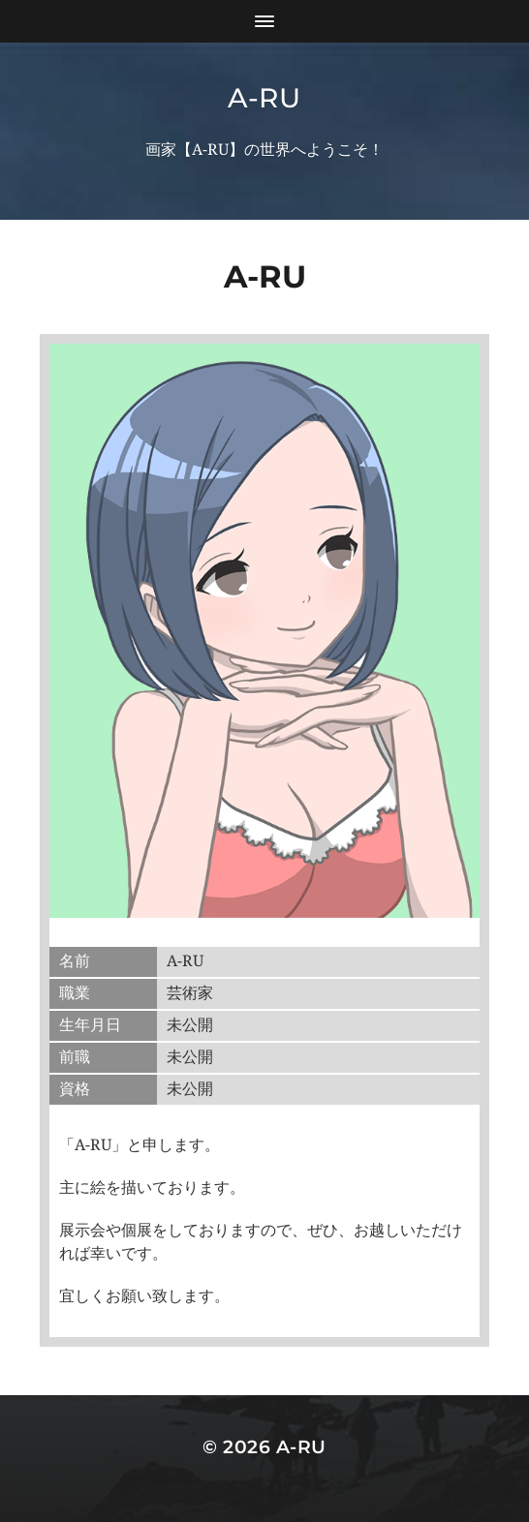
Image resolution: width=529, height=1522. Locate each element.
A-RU (264, 97)
